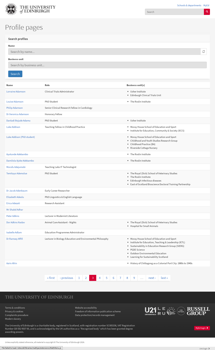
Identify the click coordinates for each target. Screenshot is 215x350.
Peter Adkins (12, 216)
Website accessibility (86, 307)
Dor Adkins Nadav (15, 222)
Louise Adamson (14, 101)
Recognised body (90, 328)
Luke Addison (13, 126)
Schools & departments (189, 5)
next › (152, 278)
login (205, 348)
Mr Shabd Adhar (14, 209)
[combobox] (174, 12)
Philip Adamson (14, 107)
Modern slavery (13, 318)
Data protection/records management (95, 315)
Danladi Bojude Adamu (18, 120)
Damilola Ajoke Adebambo (20, 160)
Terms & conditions (15, 307)
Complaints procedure (16, 315)
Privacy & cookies (14, 311)
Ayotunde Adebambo (17, 154)
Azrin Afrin (11, 263)
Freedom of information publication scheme (98, 311)
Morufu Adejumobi (16, 167)
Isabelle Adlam (14, 232)
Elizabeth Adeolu (15, 197)
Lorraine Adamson (15, 91)
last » (164, 278)
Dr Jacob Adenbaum (16, 190)
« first (51, 278)
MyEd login (202, 328)
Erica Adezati (13, 203)
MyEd (206, 5)
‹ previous (66, 278)
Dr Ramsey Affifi (14, 238)
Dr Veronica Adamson (17, 114)
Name (11, 45)
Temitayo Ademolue (16, 173)
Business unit (16, 59)
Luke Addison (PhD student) (20, 137)
